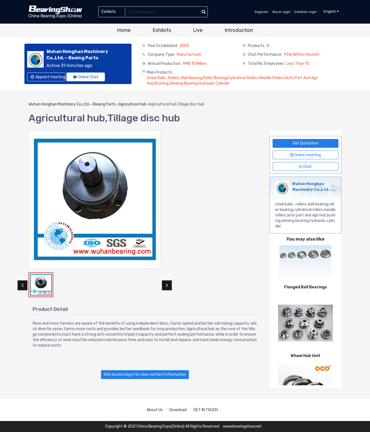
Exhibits (162, 30)
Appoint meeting (48, 77)
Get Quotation (305, 143)
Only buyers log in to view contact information (145, 374)
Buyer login (281, 12)
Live (198, 30)
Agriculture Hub (132, 104)
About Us (155, 410)
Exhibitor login (306, 12)
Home (124, 30)
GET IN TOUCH (205, 410)
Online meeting (305, 155)
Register (261, 12)
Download (178, 410)
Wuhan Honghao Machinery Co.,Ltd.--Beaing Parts (72, 104)
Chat (305, 166)
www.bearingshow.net (242, 426)
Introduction (239, 30)
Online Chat (86, 77)
